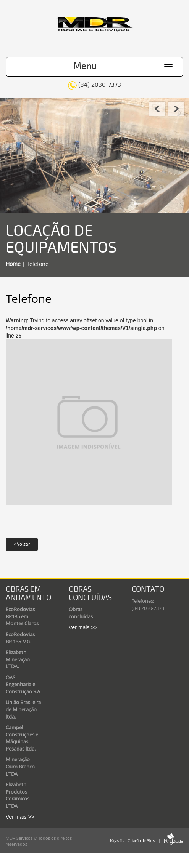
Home (13, 263)
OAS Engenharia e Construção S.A (23, 684)
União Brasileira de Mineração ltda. (23, 709)
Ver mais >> (20, 817)
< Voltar (21, 544)
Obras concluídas (81, 613)
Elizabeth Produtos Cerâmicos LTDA (17, 795)
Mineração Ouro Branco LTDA (20, 766)
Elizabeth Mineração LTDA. (18, 659)
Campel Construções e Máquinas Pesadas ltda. (22, 738)
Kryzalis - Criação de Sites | (146, 840)
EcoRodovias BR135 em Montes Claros (22, 616)
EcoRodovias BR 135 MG (20, 638)
